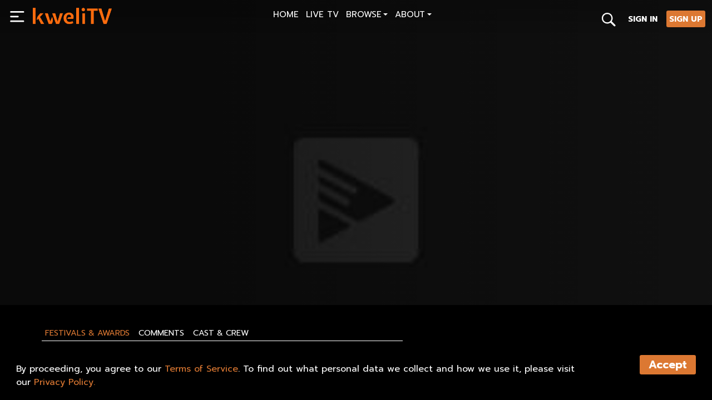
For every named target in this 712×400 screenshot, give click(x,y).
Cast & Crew (221, 333)
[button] (366, 16)
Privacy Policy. (64, 382)
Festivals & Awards (87, 333)
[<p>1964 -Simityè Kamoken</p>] (190, 245)
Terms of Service (201, 369)
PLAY (47, 271)
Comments (161, 333)
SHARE (95, 271)
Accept (668, 365)
